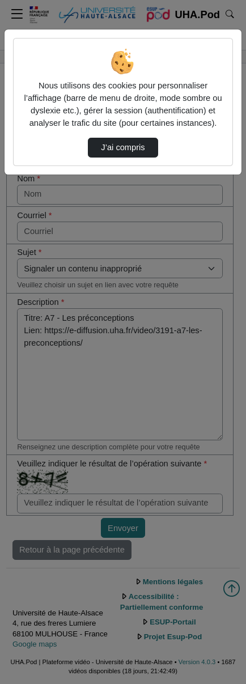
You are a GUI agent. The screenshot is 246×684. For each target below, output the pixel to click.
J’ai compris (123, 147)
